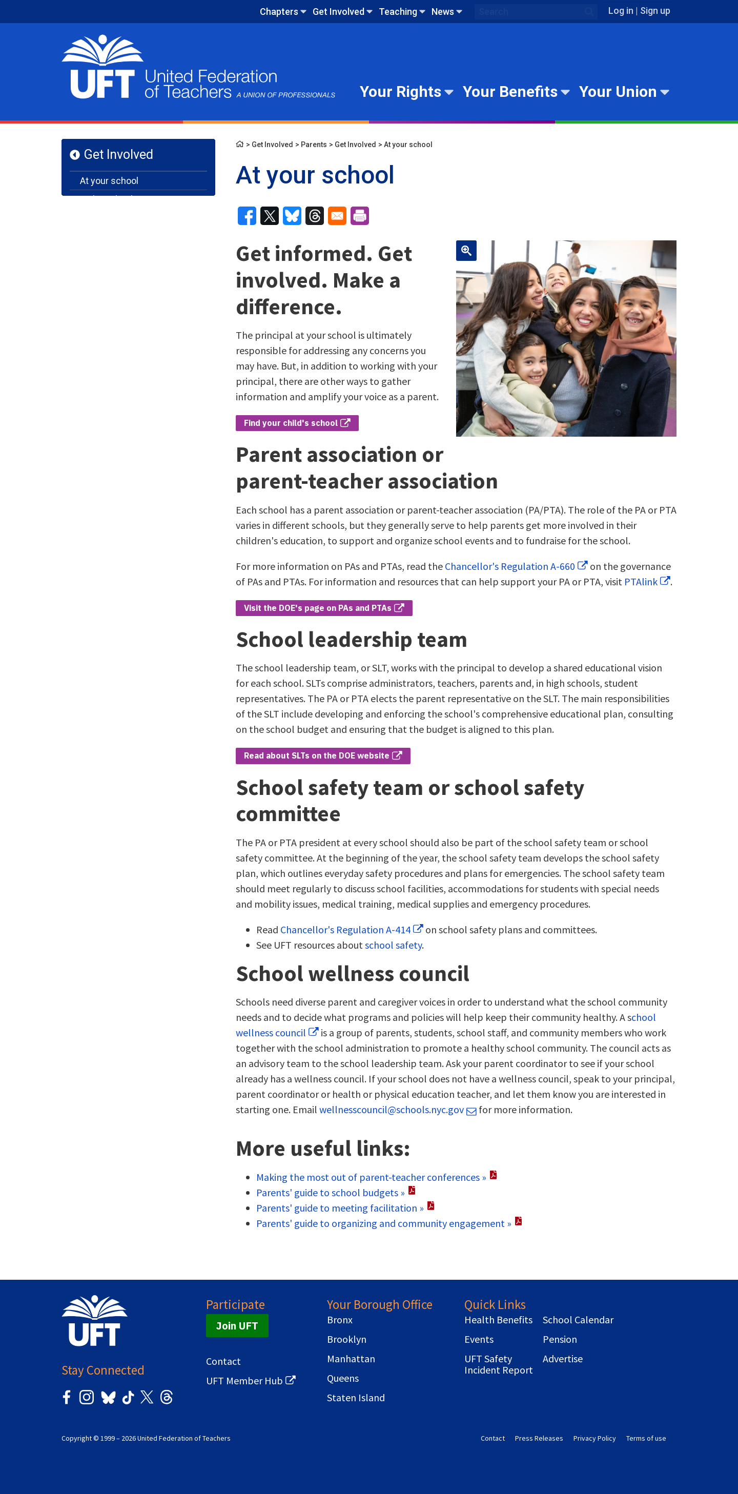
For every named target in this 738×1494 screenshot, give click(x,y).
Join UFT (237, 1326)
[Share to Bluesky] (292, 216)
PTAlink (641, 581)
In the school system (123, 199)
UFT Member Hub (244, 1380)
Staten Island (356, 1397)
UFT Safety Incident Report (498, 1364)
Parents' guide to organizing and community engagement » (383, 1223)
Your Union (618, 91)
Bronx (340, 1319)
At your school (109, 180)
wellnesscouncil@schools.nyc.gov (391, 1109)
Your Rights (400, 91)
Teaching (398, 11)
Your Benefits (510, 91)
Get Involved (338, 11)
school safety (393, 944)
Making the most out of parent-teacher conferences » (371, 1177)
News (443, 11)
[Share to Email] (337, 216)
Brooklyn (346, 1339)
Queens (343, 1378)
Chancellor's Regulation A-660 (510, 566)
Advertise (563, 1359)
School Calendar (578, 1319)
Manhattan (351, 1358)
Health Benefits (498, 1319)
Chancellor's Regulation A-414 (345, 929)
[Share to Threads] (314, 216)
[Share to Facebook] (247, 216)
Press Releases (539, 1438)
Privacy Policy (594, 1438)
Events (479, 1339)
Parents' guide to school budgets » (330, 1192)
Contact (223, 1361)
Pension (560, 1339)
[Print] (360, 216)
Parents (314, 144)
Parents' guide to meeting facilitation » (340, 1207)
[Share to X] (269, 216)
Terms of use (646, 1438)
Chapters (279, 11)
